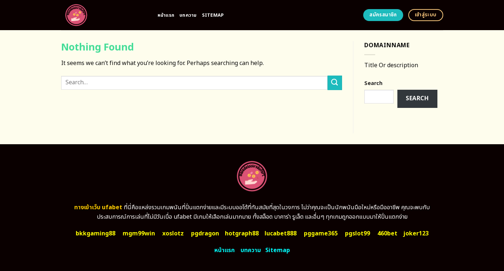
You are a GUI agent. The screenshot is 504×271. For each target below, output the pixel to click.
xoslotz (173, 233)
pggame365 (321, 233)
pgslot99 (357, 233)
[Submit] (335, 83)
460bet (387, 233)
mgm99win (139, 233)
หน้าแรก (166, 15)
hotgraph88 (242, 233)
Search (373, 83)
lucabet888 (281, 233)
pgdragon (205, 233)
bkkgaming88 (95, 233)
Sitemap (213, 15)
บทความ (188, 15)
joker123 (416, 233)
